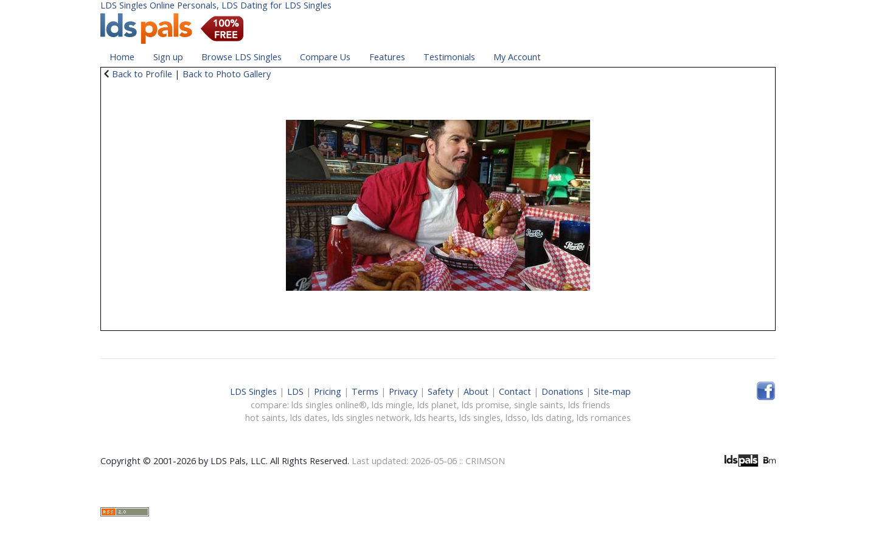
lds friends (589, 405)
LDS (295, 391)
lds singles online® (329, 405)
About (476, 391)
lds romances (604, 417)
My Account (517, 57)
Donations (562, 391)
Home (121, 57)
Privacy (403, 391)
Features (387, 57)
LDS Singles (253, 391)
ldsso (516, 417)
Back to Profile (142, 74)
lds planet (437, 405)
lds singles (480, 417)
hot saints (265, 417)
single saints (538, 405)
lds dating (552, 417)
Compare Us (325, 57)
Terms (365, 391)
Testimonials (449, 57)
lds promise (485, 405)
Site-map (612, 391)
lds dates (308, 417)
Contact (515, 391)
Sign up (168, 57)
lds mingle (392, 405)
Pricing (327, 391)
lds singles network (370, 417)
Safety (440, 391)
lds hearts (434, 417)
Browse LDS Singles (241, 57)
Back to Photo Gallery (226, 74)
